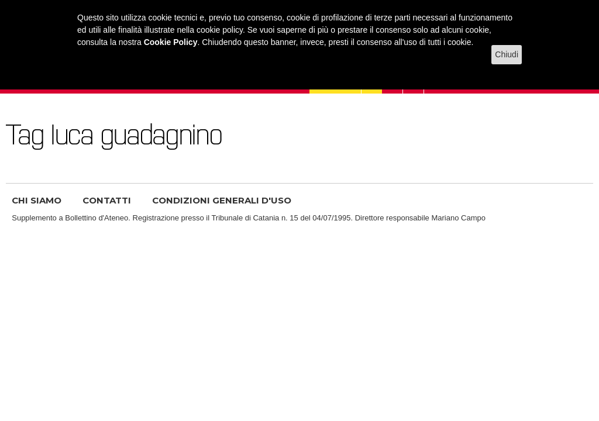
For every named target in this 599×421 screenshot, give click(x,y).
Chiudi (506, 54)
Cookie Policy (171, 42)
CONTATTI (106, 200)
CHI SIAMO (36, 200)
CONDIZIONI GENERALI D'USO (221, 200)
